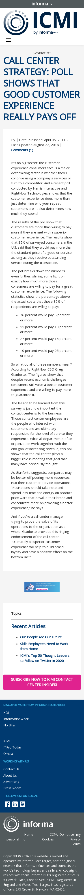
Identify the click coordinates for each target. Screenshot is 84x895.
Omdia (8, 753)
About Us (10, 775)
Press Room (12, 788)
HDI (6, 712)
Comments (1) (22, 150)
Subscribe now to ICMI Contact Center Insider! (42, 682)
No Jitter (9, 725)
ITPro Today (12, 747)
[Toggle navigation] (8, 40)
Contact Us (11, 769)
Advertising (11, 782)
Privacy (75, 839)
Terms (76, 844)
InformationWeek (16, 719)
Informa (42, 3)
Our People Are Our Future (41, 637)
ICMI (6, 741)
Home (28, 834)
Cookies (48, 839)
